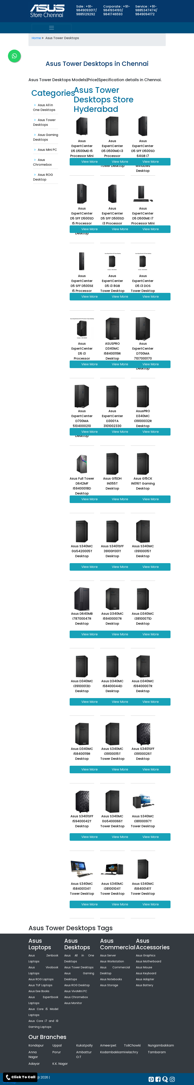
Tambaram (157, 1052)
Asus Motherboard (148, 961)
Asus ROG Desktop (43, 177)
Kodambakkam (112, 1052)
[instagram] (172, 1079)
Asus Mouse (144, 967)
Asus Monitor (73, 1003)
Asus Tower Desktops (44, 122)
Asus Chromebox (42, 162)
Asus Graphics (145, 955)
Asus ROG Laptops (41, 979)
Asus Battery (144, 985)
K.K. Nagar (60, 1063)
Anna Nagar (33, 1054)
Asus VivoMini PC (75, 991)
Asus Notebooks (111, 979)
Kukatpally (84, 1045)
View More (89, 161)
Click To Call (20, 1077)
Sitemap (9, 1082)
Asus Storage (109, 985)
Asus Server (108, 955)
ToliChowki (132, 1045)
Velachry (131, 1052)
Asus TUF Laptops (40, 985)
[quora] (165, 1079)
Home (36, 38)
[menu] (51, 28)
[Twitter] (151, 1079)
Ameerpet (108, 1045)
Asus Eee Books (38, 991)
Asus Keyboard (146, 973)
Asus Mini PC (45, 149)
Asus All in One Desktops (44, 107)
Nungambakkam (161, 1045)
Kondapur (36, 1045)
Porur (56, 1052)
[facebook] (158, 1079)
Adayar (34, 1063)
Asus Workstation (112, 961)
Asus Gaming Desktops (45, 137)
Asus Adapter (145, 979)
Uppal (57, 1045)
